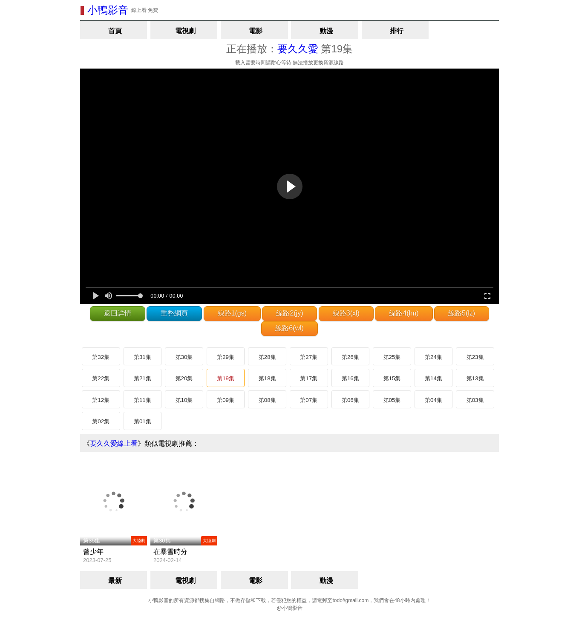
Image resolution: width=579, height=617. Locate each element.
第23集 (475, 357)
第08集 (267, 400)
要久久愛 (297, 49)
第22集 (100, 378)
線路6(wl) (289, 328)
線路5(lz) (461, 313)
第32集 (100, 357)
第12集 (100, 400)
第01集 (142, 421)
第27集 (308, 357)
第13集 (475, 378)
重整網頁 (174, 313)
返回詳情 (117, 313)
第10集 (184, 400)
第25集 (392, 357)
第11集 (142, 400)
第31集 (142, 357)
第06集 (350, 400)
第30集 (184, 357)
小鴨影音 (107, 10)
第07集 (308, 400)
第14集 (433, 378)
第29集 (225, 357)
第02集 (100, 421)
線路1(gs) (232, 313)
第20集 (184, 378)
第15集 (392, 378)
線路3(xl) (346, 313)
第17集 (308, 378)
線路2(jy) (289, 313)
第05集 (392, 400)
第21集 (142, 378)
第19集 (225, 378)
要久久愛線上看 (114, 443)
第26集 (350, 357)
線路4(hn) (403, 313)
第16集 (350, 378)
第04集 (433, 400)
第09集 (225, 400)
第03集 (475, 400)
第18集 (267, 378)
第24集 (433, 357)
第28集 (267, 357)
